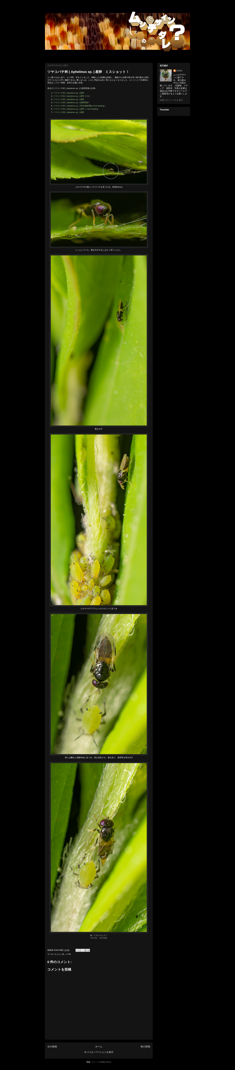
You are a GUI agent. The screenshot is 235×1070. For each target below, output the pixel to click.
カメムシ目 (59, 954)
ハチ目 (68, 954)
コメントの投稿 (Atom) (101, 1062)
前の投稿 (145, 1046)
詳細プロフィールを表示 (171, 100)
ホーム (98, 1046)
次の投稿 (52, 1046)
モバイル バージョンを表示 (98, 1052)
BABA (179, 70)
